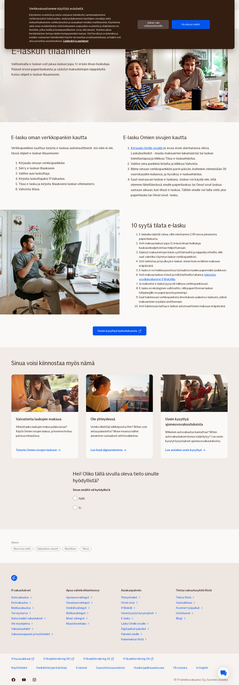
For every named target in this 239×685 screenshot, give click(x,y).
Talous (85, 548)
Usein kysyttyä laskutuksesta (120, 331)
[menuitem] (223, 673)
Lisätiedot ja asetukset (75, 41)
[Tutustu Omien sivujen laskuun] (44, 393)
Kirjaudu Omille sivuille (147, 148)
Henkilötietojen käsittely (51, 667)
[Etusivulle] (14, 578)
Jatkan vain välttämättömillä (153, 24)
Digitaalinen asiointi (47, 548)
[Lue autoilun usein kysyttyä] (194, 393)
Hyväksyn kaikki (191, 24)
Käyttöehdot (19, 667)
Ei (80, 508)
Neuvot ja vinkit (22, 548)
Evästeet (81, 667)
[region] (119, 24)
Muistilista (70, 548)
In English (202, 667)
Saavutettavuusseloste (110, 667)
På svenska (180, 667)
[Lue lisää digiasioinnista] (119, 393)
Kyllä (82, 498)
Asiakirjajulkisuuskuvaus (149, 667)
